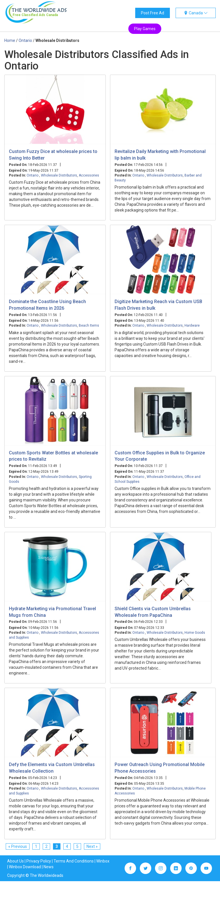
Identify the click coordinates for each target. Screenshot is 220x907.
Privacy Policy (38, 861)
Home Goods (194, 633)
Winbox (102, 861)
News (49, 867)
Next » (92, 846)
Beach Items (89, 325)
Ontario (33, 175)
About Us (15, 861)
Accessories (89, 175)
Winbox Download (25, 867)
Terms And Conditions (74, 861)
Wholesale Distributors (59, 175)
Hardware (192, 325)
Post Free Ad (152, 13)
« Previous (17, 846)
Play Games (145, 28)
